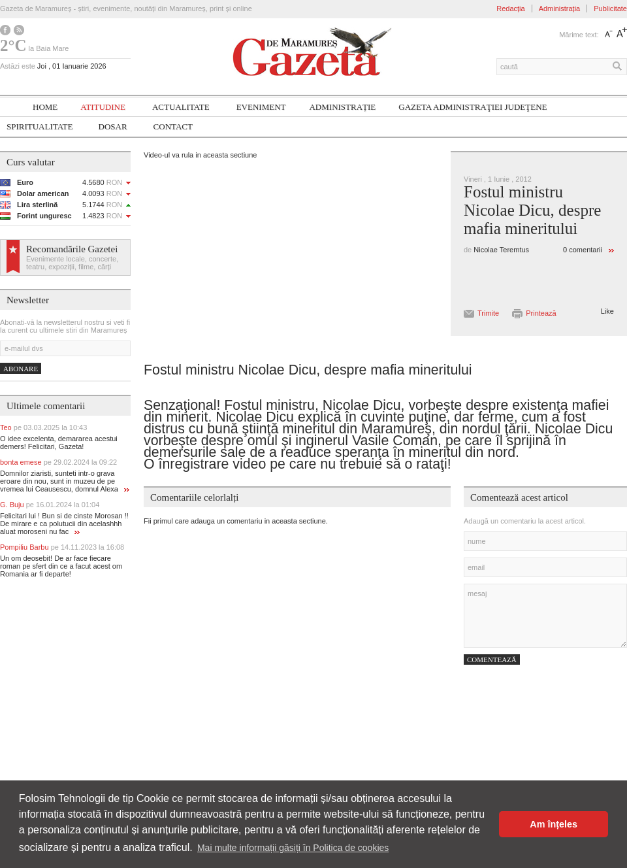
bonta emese (58, 462)
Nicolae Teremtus (501, 250)
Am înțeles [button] (553, 824)
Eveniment (261, 107)
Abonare (20, 369)
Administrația (560, 8)
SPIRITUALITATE (40, 126)
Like (607, 311)
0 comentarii (582, 250)
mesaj (545, 616)
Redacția (510, 8)
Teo (43, 427)
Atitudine (102, 107)
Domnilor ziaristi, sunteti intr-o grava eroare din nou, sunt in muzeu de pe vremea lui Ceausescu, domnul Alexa (64, 481)
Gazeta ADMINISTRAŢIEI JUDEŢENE (472, 107)
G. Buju (49, 505)
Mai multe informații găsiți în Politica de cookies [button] (293, 848)
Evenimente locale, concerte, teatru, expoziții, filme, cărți (72, 263)
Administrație (342, 107)
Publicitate (610, 8)
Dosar (113, 126)
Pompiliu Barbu (62, 547)
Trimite (488, 313)
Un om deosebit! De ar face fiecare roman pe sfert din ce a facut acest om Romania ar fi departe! (61, 566)
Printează (541, 313)
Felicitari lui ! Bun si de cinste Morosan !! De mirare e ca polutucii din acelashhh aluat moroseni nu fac (64, 523)
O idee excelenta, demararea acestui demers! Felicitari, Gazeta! (59, 442)
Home (45, 107)
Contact (173, 126)
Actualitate (181, 107)
